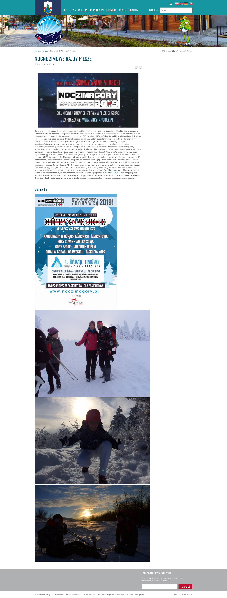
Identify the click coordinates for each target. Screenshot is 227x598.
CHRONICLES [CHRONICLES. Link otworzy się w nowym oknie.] (97, 10)
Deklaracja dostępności (135, 595)
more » (153, 10)
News (44, 51)
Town (72, 10)
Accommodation (128, 10)
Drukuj (168, 51)
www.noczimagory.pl (109, 172)
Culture (83, 10)
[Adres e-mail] (159, 586)
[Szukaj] (176, 10)
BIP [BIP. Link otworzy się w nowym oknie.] (65, 10)
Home (37, 51)
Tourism (111, 10)
